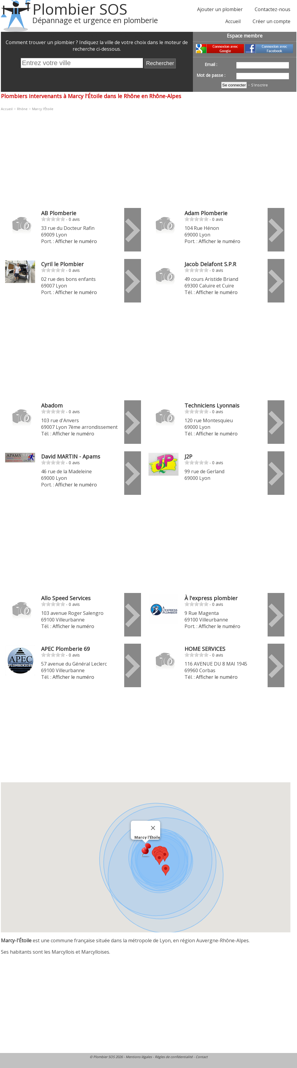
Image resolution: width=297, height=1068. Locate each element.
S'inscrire (259, 85)
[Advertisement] (133, 156)
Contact (202, 1056)
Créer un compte (271, 21)
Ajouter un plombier (220, 9)
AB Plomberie (58, 213)
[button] (159, 859)
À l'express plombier (211, 598)
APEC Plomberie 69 (65, 648)
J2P (188, 456)
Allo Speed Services (66, 598)
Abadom (52, 405)
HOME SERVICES (204, 648)
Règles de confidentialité (174, 1056)
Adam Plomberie (205, 213)
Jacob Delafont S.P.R (210, 264)
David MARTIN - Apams (70, 456)
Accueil (233, 21)
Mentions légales (139, 1056)
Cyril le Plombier (62, 264)
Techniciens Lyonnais (211, 405)
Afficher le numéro (76, 241)
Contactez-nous (272, 9)
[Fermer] (153, 828)
